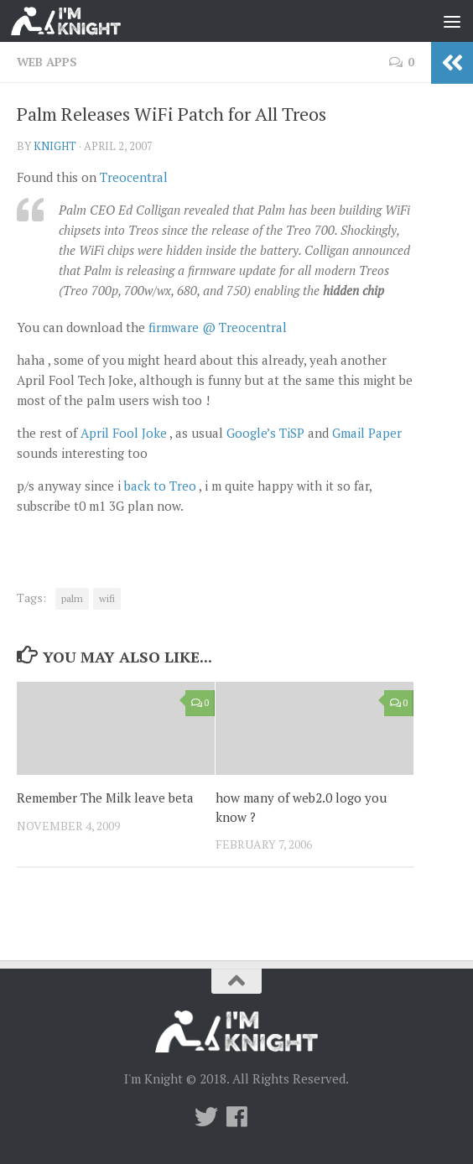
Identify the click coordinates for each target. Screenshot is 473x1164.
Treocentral (134, 177)
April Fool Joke (124, 432)
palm (72, 598)
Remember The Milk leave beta (105, 797)
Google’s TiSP (265, 432)
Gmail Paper (367, 432)
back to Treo (160, 485)
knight (55, 145)
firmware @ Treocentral (217, 327)
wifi (107, 598)
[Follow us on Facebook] (236, 1117)
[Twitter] (206, 1117)
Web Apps (47, 62)
